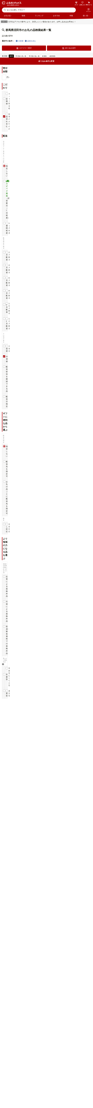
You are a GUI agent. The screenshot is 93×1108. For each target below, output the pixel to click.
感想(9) (8, 617)
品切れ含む (30, 41)
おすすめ (56, 16)
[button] (88, 10)
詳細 (88, 63)
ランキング (39, 16)
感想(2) (54, 564)
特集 (71, 16)
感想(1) (54, 206)
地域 (23, 16)
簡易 (83, 63)
